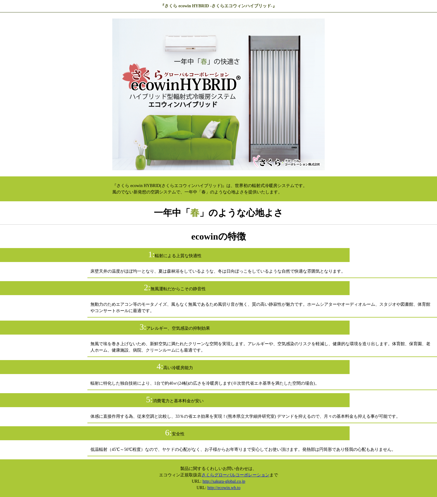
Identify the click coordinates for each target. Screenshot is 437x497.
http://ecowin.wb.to (223, 487)
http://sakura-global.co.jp (223, 481)
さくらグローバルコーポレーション (235, 475)
